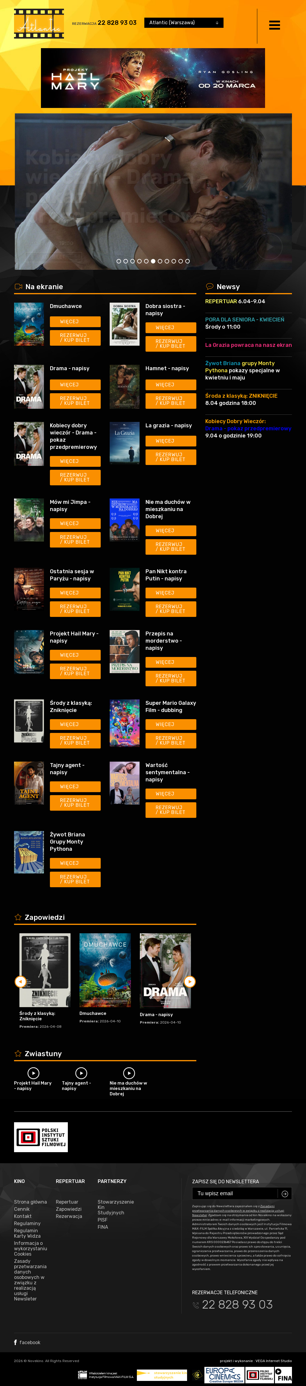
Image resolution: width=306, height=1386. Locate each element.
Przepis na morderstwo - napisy (164, 640)
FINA (103, 1227)
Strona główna (30, 1202)
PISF (103, 1220)
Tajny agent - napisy (67, 769)
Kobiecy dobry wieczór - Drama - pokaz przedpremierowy (73, 436)
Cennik (22, 1209)
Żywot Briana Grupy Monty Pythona (67, 841)
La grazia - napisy (169, 425)
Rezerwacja (69, 1216)
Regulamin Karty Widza (27, 1233)
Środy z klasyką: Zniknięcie (71, 706)
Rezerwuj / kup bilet (75, 338)
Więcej (69, 321)
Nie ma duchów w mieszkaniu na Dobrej (168, 509)
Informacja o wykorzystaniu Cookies (30, 1249)
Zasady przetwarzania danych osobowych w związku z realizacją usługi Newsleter (30, 1280)
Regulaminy (27, 1223)
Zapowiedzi (69, 1209)
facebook (27, 1342)
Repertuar (67, 1202)
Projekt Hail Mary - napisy (74, 637)
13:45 (73, 243)
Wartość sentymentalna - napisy (168, 772)
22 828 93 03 (117, 22)
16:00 (89, 243)
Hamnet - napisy (167, 368)
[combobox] (184, 23)
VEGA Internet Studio (273, 1361)
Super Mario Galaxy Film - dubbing (171, 706)
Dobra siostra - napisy (165, 310)
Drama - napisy (102, 215)
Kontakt (23, 1216)
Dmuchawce (66, 306)
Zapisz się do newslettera (225, 1181)
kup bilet (52, 257)
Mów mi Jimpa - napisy (70, 506)
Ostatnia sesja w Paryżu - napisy (72, 575)
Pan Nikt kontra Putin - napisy (166, 575)
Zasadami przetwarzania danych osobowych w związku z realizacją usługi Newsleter (238, 1210)
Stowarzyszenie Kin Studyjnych (114, 1207)
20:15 (106, 243)
